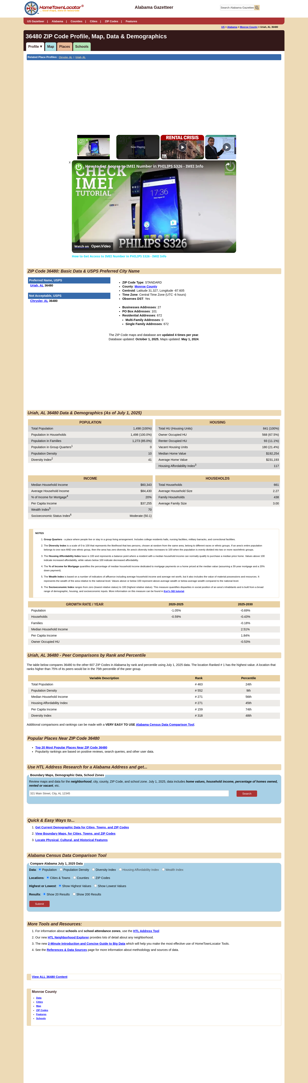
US (223, 27)
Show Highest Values (75, 886)
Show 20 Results (57, 894)
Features (131, 21)
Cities (93, 21)
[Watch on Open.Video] (92, 246)
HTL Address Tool (146, 931)
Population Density (75, 869)
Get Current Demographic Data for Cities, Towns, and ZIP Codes (82, 827)
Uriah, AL (81, 57)
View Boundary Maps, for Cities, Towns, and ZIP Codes (75, 833)
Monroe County (249, 27)
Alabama (57, 21)
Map (50, 46)
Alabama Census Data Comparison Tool (165, 724)
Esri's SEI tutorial (174, 591)
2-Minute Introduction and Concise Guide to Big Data (86, 943)
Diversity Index (104, 869)
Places (64, 46)
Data (38, 997)
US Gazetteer (35, 21)
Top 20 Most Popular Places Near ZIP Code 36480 (71, 747)
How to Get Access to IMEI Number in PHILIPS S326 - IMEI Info (144, 166)
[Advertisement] (118, 92)
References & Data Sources (67, 950)
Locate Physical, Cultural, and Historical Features (71, 840)
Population (48, 869)
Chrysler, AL (65, 57)
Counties (76, 21)
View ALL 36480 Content (49, 977)
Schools (82, 46)
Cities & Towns (58, 878)
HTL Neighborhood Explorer (68, 937)
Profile (33, 46)
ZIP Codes (111, 21)
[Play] (182, 147)
